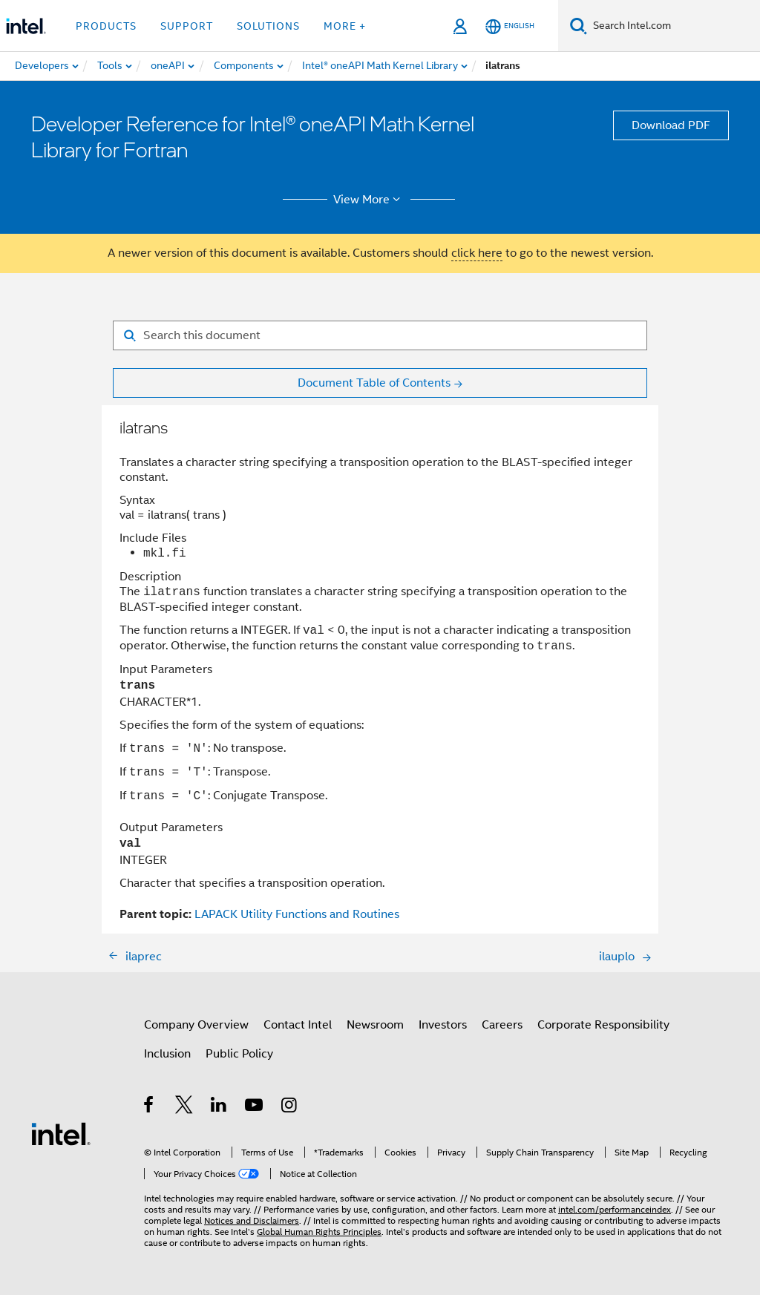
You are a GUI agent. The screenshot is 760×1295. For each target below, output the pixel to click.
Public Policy (239, 1053)
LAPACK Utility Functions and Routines (296, 914)
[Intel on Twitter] (184, 1107)
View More (369, 199)
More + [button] (345, 26)
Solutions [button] (268, 26)
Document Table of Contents (374, 383)
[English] (510, 26)
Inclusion (167, 1053)
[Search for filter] (380, 335)
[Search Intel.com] (673, 26)
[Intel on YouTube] (254, 1107)
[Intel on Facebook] (149, 1107)
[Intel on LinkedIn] (219, 1107)
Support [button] (186, 26)
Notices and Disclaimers (251, 1220)
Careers (502, 1024)
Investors (443, 1024)
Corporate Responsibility (603, 1024)
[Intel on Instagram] (289, 1107)
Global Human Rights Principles (319, 1231)
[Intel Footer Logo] (61, 1133)
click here (476, 253)
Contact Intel (297, 1024)
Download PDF (671, 125)
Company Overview (196, 1024)
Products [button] (106, 26)
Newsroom (375, 1024)
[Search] (578, 25)
